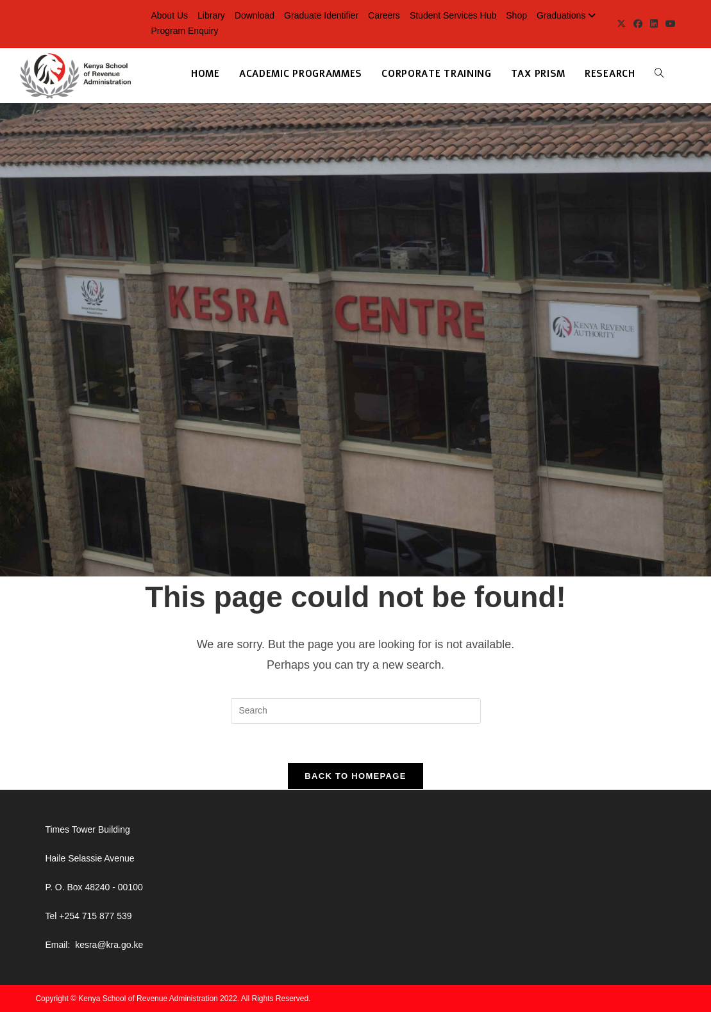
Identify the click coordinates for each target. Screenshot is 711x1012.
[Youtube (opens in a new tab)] (669, 23)
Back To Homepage (355, 776)
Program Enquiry (184, 31)
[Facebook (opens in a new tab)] (638, 23)
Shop (516, 15)
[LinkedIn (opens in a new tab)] (654, 23)
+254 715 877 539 (95, 916)
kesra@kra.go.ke (109, 945)
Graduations (568, 15)
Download (254, 15)
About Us (169, 15)
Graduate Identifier (321, 15)
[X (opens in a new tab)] (621, 23)
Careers (384, 15)
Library (211, 15)
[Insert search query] (356, 711)
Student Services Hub (453, 15)
